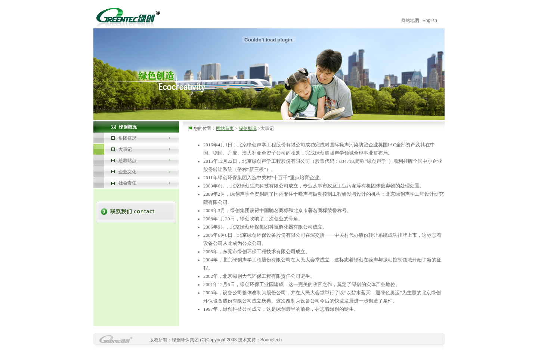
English (430, 20)
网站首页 (225, 128)
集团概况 (127, 138)
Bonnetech (271, 339)
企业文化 (127, 171)
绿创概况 (248, 128)
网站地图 (410, 20)
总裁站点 (127, 160)
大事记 (125, 149)
